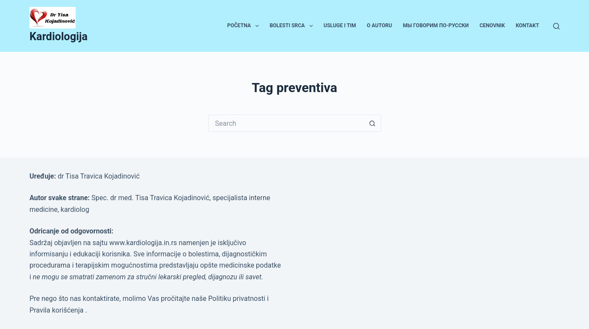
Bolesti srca (293, 26)
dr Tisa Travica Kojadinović (98, 176)
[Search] (556, 26)
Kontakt (527, 25)
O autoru (379, 25)
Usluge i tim (340, 25)
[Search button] (372, 123)
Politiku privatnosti (237, 298)
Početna (244, 26)
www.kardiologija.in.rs (144, 243)
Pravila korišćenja (57, 310)
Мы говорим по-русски (436, 25)
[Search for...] (286, 123)
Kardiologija (58, 36)
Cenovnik (492, 25)
